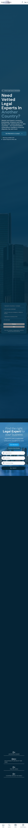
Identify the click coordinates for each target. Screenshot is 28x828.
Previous (14, 324)
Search (13, 468)
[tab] (14, 444)
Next (14, 326)
